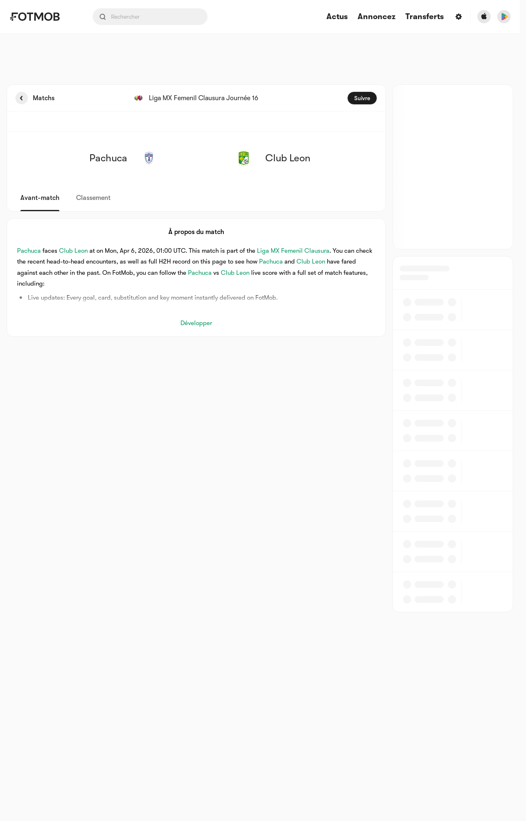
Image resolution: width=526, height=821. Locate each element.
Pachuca (29, 250)
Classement (93, 198)
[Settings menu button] (459, 17)
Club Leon (73, 250)
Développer (196, 323)
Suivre (362, 98)
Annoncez (376, 17)
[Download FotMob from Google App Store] (504, 16)
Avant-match (39, 198)
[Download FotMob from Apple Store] (484, 16)
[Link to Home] (41, 16)
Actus (337, 17)
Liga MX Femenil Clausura (293, 250)
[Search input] (150, 16)
